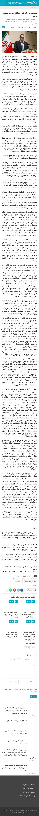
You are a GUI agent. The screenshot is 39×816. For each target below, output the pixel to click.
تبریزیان (31, 576)
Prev (33, 648)
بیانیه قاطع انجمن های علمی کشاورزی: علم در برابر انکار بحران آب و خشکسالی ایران (14, 768)
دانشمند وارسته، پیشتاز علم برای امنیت (14, 741)
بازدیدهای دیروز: (30, 792)
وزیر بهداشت (19, 581)
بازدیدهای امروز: (30, 788)
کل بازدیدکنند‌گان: (30, 796)
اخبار (3, 27)
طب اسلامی (19, 579)
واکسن (34, 581)
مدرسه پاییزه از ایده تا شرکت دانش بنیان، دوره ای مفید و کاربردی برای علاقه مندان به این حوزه (16, 710)
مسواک (6, 579)
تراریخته (25, 576)
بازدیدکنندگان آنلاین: (29, 785)
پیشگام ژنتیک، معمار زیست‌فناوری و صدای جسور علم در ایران (15, 732)
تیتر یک (28, 601)
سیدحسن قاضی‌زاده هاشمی (30, 579)
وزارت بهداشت (28, 581)
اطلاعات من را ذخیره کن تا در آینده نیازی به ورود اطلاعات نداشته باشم (20, 690)
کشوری (12, 579)
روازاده (18, 576)
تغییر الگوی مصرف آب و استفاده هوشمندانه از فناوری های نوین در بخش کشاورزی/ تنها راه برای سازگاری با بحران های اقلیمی (19, 754)
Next (27, 648)
